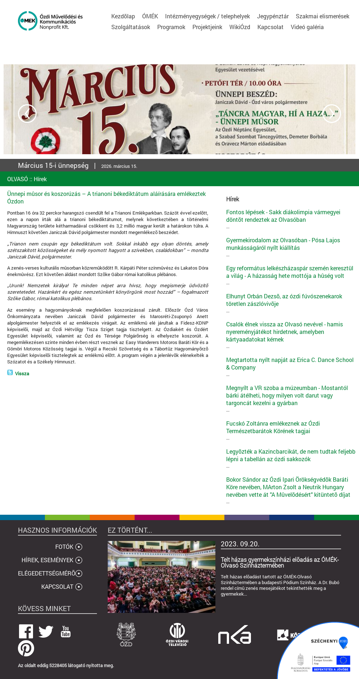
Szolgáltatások (130, 27)
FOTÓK (64, 546)
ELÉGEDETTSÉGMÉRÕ (46, 573)
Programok (171, 27)
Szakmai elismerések (322, 16)
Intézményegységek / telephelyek (207, 16)
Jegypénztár (273, 16)
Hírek (40, 179)
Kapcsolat (270, 27)
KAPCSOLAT (57, 586)
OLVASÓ (17, 179)
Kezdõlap (123, 16)
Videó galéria (307, 27)
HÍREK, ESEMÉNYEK (47, 560)
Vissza (22, 373)
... (290, 219)
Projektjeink (207, 27)
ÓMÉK (150, 16)
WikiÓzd (239, 27)
